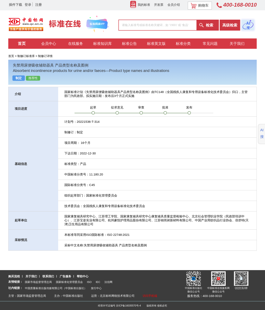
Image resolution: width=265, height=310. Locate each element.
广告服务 (65, 276)
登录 (28, 4)
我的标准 (140, 4)
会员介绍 (173, 4)
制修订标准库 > (27, 56)
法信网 (108, 282)
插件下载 (15, 4)
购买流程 (14, 276)
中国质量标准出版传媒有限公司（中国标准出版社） (56, 288)
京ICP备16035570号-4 (128, 305)
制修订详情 (45, 56)
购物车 (200, 5)
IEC (98, 282)
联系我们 (48, 276)
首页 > (12, 56)
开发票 (158, 4)
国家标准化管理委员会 (69, 282)
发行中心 (96, 288)
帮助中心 (82, 276)
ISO (89, 282)
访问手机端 (150, 295)
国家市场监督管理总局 (38, 282)
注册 (38, 4)
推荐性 (33, 78)
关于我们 (31, 276)
